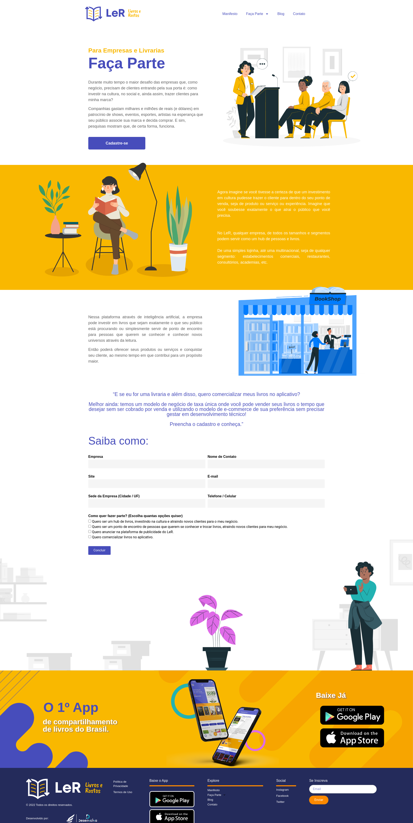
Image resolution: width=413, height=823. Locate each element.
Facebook (282, 795)
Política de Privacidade (120, 784)
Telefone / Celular (222, 496)
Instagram (282, 789)
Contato (299, 14)
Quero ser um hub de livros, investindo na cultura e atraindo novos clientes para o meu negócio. (165, 521)
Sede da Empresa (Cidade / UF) (114, 496)
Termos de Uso (122, 792)
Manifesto (229, 14)
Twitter (280, 801)
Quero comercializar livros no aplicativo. (122, 537)
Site (91, 476)
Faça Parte (257, 14)
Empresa (95, 456)
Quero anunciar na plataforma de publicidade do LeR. (133, 532)
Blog (280, 14)
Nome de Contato (222, 456)
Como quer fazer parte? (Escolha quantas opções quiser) (135, 516)
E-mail (213, 476)
